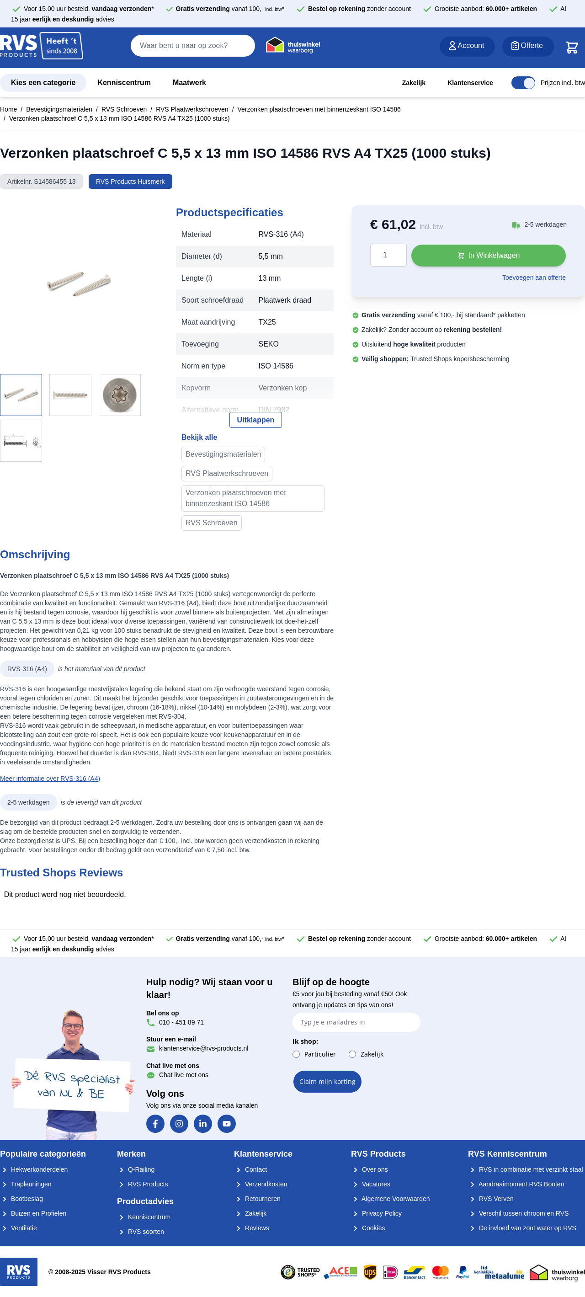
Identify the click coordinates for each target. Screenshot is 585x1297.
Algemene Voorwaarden (390, 1198)
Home (8, 109)
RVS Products (142, 1184)
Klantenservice (470, 82)
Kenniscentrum (123, 82)
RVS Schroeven (124, 109)
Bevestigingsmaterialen (59, 109)
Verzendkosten (260, 1184)
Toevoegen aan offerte (534, 277)
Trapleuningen (26, 1184)
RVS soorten (140, 1231)
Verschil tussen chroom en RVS (518, 1213)
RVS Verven (491, 1198)
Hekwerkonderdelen (34, 1169)
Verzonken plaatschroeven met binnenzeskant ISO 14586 (319, 109)
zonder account (359, 8)
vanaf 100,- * (230, 8)
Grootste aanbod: (486, 8)
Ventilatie (18, 1228)
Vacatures (370, 1184)
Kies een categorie (43, 82)
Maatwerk (189, 82)
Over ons (369, 1169)
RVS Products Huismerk (130, 181)
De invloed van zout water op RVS (522, 1228)
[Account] (467, 47)
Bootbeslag (21, 1198)
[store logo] (41, 48)
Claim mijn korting (327, 1081)
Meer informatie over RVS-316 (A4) (50, 778)
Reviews (251, 1228)
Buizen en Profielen (33, 1213)
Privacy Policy (376, 1213)
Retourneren (257, 1198)
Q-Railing (135, 1169)
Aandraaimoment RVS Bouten (516, 1184)
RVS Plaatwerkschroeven (192, 109)
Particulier (320, 1054)
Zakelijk (413, 82)
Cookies (368, 1228)
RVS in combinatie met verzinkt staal (525, 1169)
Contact (250, 1169)
